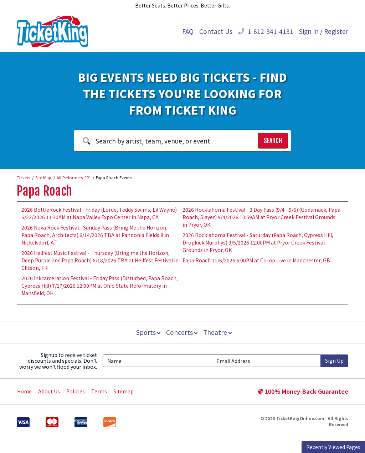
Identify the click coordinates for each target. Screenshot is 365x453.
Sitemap (123, 391)
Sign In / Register (323, 31)
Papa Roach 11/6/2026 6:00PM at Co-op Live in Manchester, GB (256, 260)
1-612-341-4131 (265, 31)
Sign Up (334, 360)
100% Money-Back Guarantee (303, 391)
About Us (49, 391)
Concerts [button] (182, 332)
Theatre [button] (218, 332)
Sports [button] (147, 332)
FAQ (188, 31)
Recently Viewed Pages (333, 447)
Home (24, 391)
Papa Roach (44, 191)
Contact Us (215, 31)
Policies (75, 391)
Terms (99, 391)
